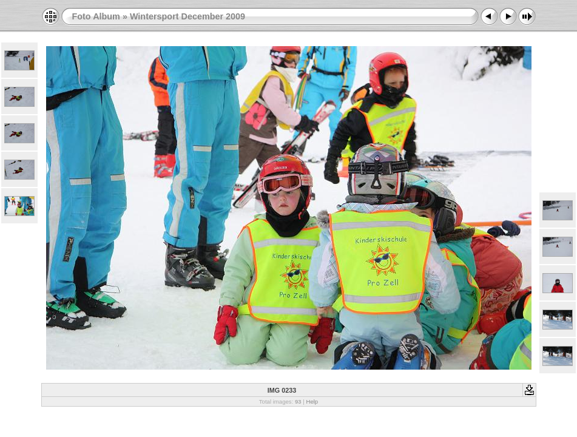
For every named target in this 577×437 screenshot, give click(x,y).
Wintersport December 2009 (187, 16)
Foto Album (96, 16)
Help (312, 401)
